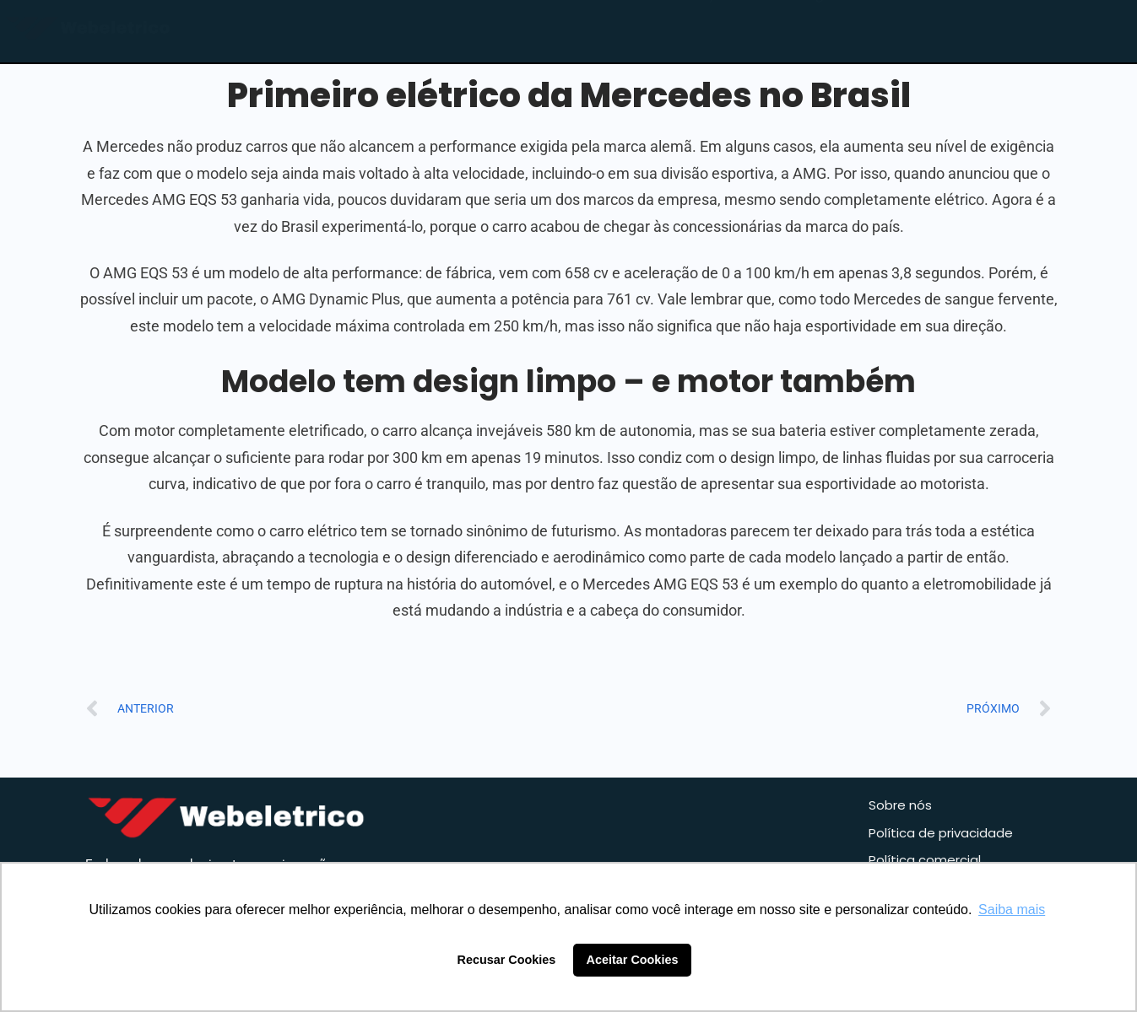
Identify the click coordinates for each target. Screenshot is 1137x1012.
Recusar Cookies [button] (507, 959)
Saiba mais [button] (1011, 909)
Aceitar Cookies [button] (633, 959)
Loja (706, 30)
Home (600, 30)
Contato (920, 30)
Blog (807, 30)
